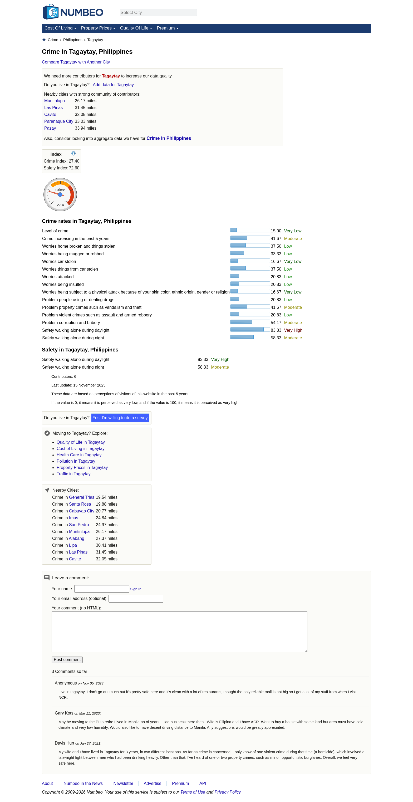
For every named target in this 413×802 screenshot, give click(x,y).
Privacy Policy (228, 792)
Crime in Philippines (169, 138)
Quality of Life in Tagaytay (81, 442)
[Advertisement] (331, 70)
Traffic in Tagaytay (74, 474)
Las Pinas (53, 107)
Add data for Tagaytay (113, 84)
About (47, 783)
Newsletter (124, 783)
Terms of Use (192, 792)
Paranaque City (58, 121)
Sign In (135, 589)
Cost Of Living (59, 28)
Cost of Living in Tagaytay (81, 448)
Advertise (152, 783)
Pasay (50, 128)
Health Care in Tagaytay (79, 455)
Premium (166, 28)
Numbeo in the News (83, 783)
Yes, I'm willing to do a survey (120, 417)
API (202, 783)
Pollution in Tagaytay (76, 461)
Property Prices (96, 28)
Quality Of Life (134, 28)
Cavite (50, 114)
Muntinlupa (54, 101)
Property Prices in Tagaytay (82, 467)
